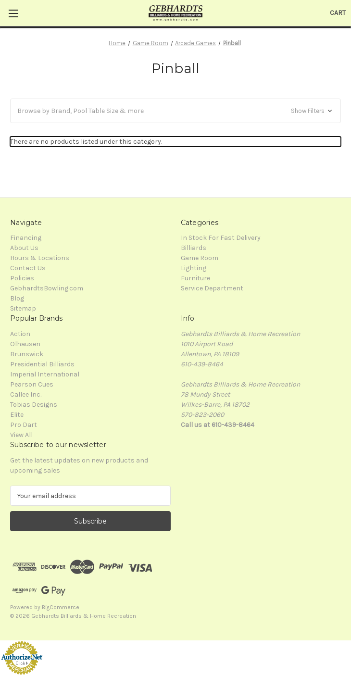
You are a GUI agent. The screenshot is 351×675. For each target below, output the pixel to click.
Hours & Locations (39, 258)
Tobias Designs (33, 404)
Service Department (212, 288)
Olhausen (25, 344)
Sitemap (23, 308)
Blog (17, 298)
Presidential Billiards (42, 364)
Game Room (199, 258)
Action (20, 334)
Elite (17, 415)
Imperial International (44, 374)
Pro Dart (23, 425)
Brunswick (26, 354)
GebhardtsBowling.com (46, 288)
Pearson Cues (31, 384)
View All (21, 435)
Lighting (193, 268)
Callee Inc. (25, 394)
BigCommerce (60, 607)
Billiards (193, 248)
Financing (25, 238)
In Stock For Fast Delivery (221, 238)
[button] (175, 111)
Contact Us (28, 268)
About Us (24, 248)
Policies (22, 278)
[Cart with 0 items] (338, 13)
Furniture (195, 278)
